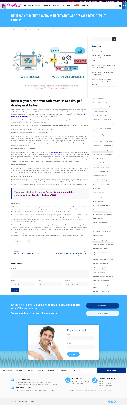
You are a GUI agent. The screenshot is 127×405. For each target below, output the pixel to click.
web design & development (20, 241)
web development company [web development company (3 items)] (100, 222)
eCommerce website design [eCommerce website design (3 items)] (100, 171)
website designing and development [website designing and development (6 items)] (103, 244)
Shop (76, 5)
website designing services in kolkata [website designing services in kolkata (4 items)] (103, 276)
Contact (85, 6)
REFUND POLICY (64, 370)
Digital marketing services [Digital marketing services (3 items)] (100, 111)
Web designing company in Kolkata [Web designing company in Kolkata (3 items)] (102, 214)
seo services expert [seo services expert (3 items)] (98, 197)
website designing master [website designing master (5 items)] (100, 272)
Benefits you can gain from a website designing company (103, 66)
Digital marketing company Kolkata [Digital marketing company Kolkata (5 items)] (102, 107)
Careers (119, 1)
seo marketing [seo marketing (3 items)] (106, 184)
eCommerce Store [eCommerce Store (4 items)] (98, 158)
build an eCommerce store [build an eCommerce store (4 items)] (100, 98)
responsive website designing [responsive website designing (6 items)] (101, 180)
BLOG (73, 370)
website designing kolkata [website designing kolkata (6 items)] (100, 268)
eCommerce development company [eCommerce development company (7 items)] (103, 124)
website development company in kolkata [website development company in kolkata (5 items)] (102, 286)
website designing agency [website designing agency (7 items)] (100, 240)
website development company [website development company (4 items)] (101, 280)
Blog (124, 1)
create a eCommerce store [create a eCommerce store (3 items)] (100, 102)
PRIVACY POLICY (52, 370)
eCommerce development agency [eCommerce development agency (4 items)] (102, 119)
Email (39, 280)
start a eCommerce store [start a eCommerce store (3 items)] (99, 210)
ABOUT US (30, 370)
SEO (62, 6)
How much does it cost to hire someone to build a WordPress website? (101, 82)
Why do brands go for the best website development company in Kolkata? (102, 58)
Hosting (55, 6)
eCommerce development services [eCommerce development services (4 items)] (102, 154)
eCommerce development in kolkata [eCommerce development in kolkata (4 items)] (103, 141)
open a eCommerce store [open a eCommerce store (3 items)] (100, 175)
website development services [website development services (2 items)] (101, 291)
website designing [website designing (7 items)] (98, 235)
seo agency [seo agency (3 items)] (96, 184)
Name (13, 280)
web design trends (35, 241)
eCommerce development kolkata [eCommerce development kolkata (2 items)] (102, 145)
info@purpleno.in (90, 391)
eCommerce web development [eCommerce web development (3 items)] (101, 167)
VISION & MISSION (7, 370)
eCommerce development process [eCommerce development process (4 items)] (102, 150)
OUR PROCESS (19, 370)
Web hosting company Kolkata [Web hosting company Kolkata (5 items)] (101, 231)
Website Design (33, 6)
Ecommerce (46, 6)
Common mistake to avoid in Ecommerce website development (70, 255)
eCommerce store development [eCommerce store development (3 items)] (101, 163)
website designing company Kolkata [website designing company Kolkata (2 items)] (103, 259)
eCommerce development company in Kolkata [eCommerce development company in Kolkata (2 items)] (103, 129)
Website (67, 280)
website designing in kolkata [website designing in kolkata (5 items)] (100, 263)
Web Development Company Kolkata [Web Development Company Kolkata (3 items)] (103, 227)
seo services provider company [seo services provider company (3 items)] (101, 205)
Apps (68, 6)
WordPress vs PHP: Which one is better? (27, 252)
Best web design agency (99, 51)
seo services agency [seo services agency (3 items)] (98, 193)
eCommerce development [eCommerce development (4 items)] (100, 115)
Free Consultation (111, 370)
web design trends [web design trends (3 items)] (98, 218)
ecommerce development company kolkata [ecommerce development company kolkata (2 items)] (102, 136)
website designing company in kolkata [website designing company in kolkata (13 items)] (101, 254)
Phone (69, 343)
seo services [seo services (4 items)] (96, 188)
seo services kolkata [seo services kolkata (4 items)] (98, 201)
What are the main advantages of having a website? (102, 73)
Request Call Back (110, 1)
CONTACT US (40, 370)
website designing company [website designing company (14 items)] (100, 248)
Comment (14, 268)
